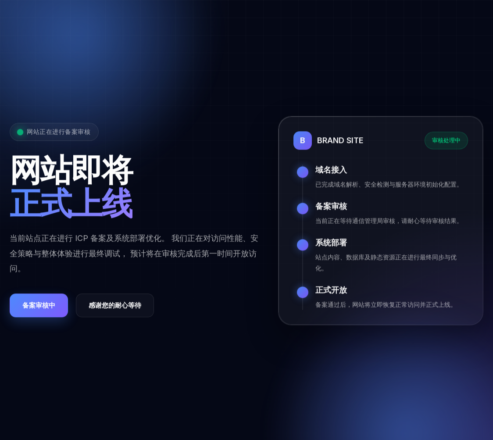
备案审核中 (38, 306)
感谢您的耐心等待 (115, 306)
